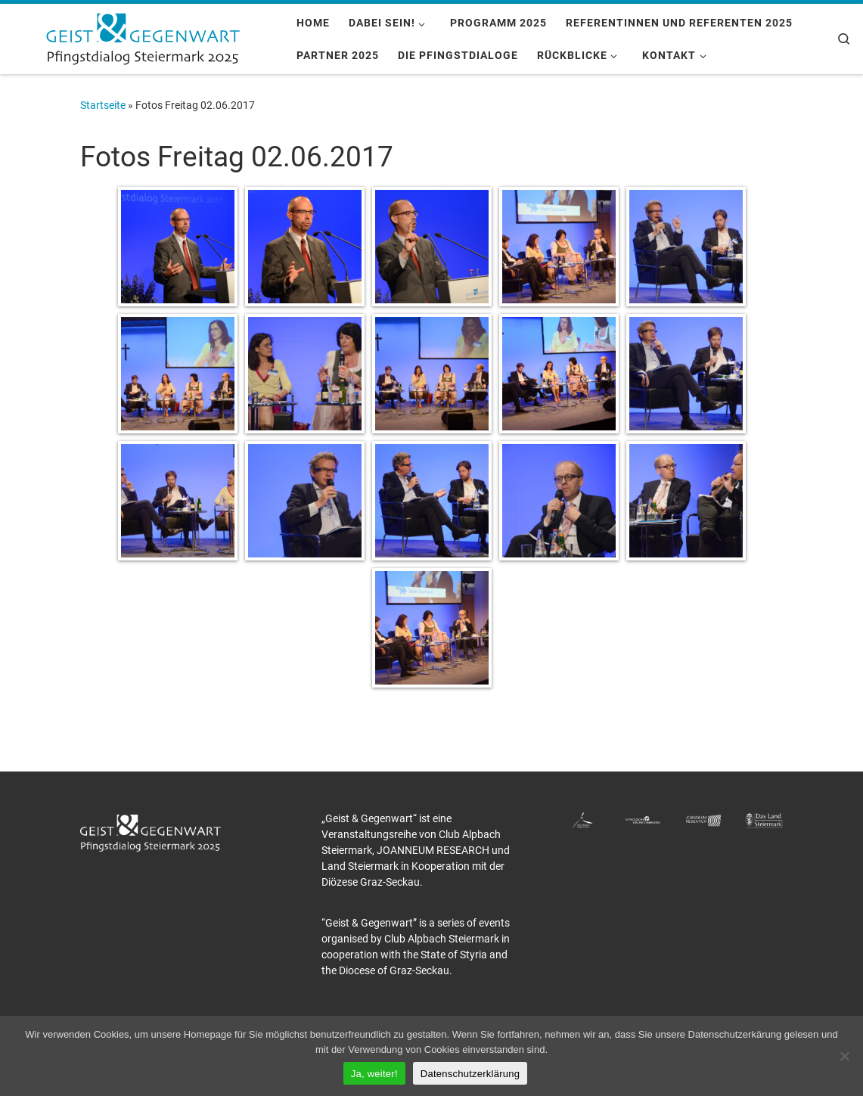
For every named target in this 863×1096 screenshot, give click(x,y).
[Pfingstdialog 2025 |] (142, 37)
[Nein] (844, 1055)
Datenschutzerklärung (470, 1073)
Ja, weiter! (374, 1073)
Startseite (103, 105)
